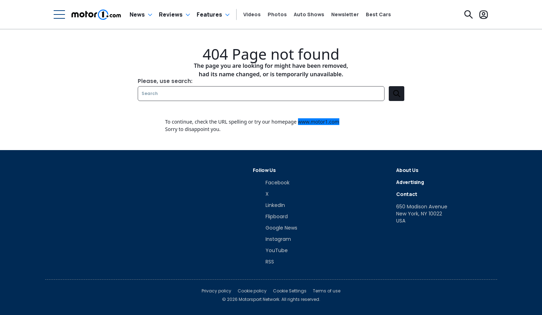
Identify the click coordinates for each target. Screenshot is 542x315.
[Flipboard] (270, 216)
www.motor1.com (318, 121)
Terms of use (326, 291)
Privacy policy (216, 291)
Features (209, 14)
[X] (261, 193)
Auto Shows (309, 14)
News (137, 14)
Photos (277, 14)
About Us (407, 170)
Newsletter (345, 14)
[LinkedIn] (269, 205)
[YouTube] (270, 250)
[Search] (468, 14)
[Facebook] (271, 182)
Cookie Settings (289, 291)
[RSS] (263, 261)
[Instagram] (272, 239)
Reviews (171, 14)
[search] (396, 93)
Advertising (410, 182)
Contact (406, 194)
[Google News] (275, 227)
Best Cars (378, 14)
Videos (252, 14)
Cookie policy (252, 291)
